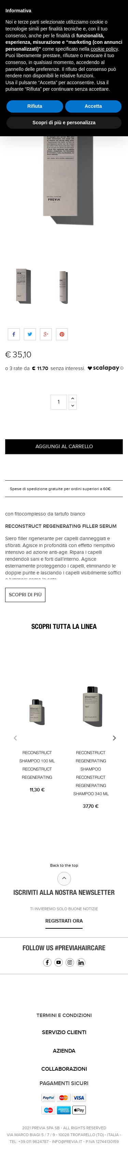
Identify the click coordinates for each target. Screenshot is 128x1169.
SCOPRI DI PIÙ (25, 595)
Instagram (70, 962)
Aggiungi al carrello (64, 446)
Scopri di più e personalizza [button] (63, 122)
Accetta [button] (93, 106)
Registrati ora (64, 921)
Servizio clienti (64, 1032)
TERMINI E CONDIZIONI (64, 1016)
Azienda (64, 1051)
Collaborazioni (64, 1069)
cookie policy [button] (104, 49)
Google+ (46, 334)
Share (13, 334)
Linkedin (81, 962)
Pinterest (62, 334)
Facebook (47, 962)
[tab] (64, 1033)
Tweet (29, 334)
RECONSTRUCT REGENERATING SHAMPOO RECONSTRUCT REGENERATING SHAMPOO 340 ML (91, 773)
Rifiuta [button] (34, 106)
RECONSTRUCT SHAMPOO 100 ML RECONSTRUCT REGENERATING (37, 765)
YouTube (58, 962)
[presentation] (14, 738)
